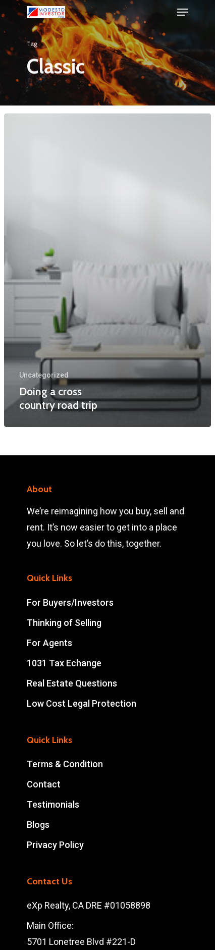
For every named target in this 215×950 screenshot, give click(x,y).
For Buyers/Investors (70, 602)
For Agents (49, 643)
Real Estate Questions (72, 683)
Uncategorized (44, 375)
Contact (44, 784)
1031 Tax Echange (64, 663)
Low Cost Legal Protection (81, 703)
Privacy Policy (55, 844)
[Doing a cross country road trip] (107, 270)
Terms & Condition (65, 764)
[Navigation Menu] (182, 12)
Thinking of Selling (64, 622)
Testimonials (53, 804)
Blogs (38, 824)
